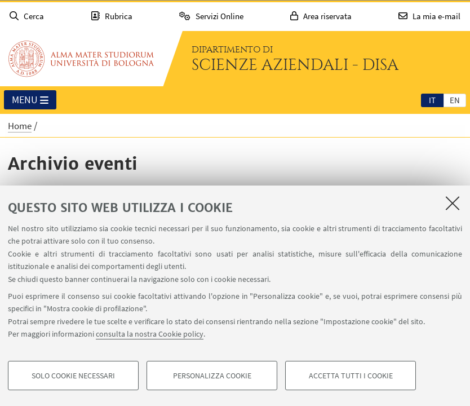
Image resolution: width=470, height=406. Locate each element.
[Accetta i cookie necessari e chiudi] (453, 203)
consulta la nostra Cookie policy (149, 334)
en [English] (455, 100)
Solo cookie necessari (73, 375)
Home (20, 126)
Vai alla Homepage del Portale (81, 58)
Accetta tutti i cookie (351, 375)
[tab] (432, 100)
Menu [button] (30, 100)
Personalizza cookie (212, 375)
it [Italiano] (432, 100)
